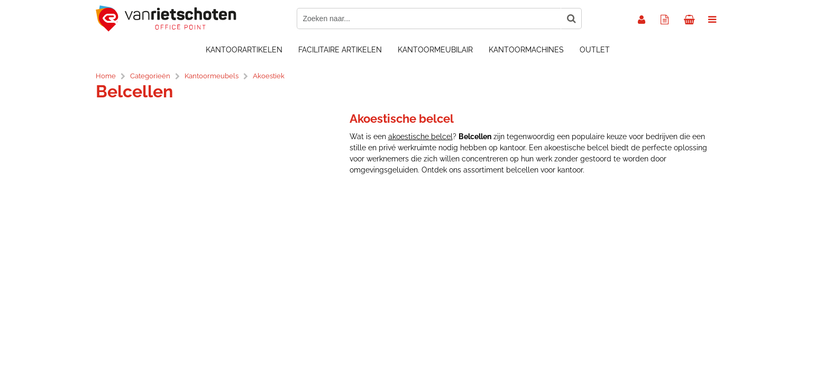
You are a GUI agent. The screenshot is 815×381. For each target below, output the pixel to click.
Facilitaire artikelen (340, 50)
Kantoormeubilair (435, 50)
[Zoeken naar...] (571, 18)
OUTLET (595, 50)
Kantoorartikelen (244, 50)
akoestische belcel (420, 136)
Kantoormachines (526, 50)
